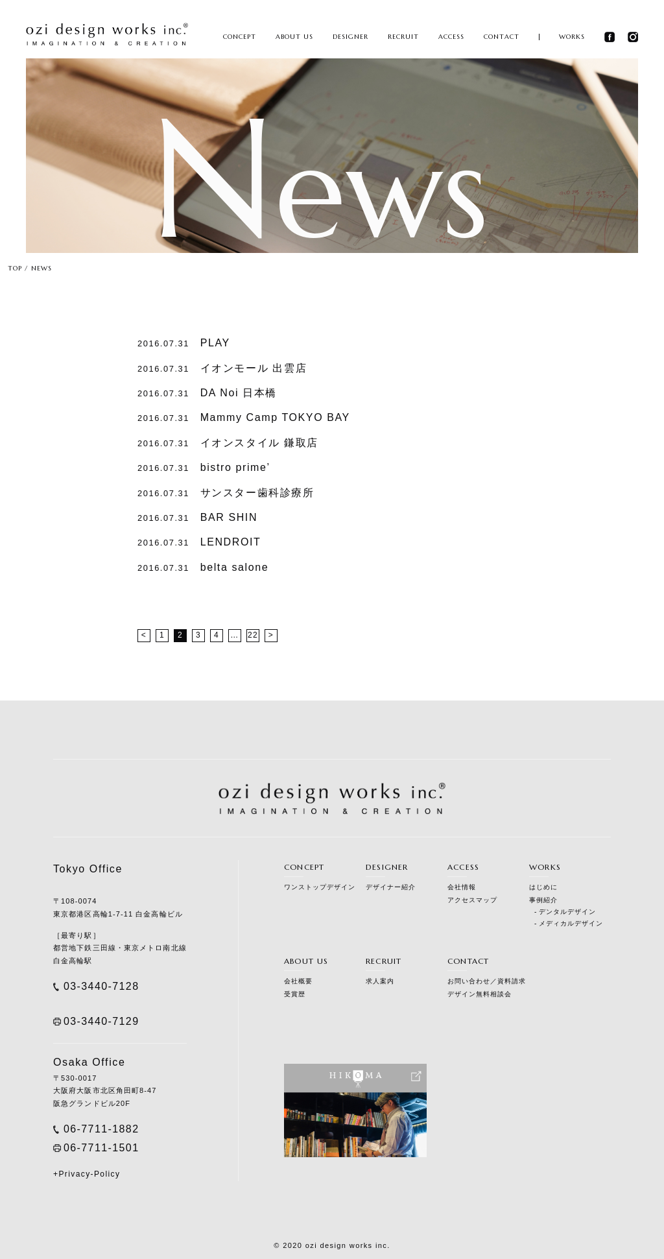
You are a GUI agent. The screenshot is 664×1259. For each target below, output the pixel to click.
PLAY (183, 342)
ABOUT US (294, 36)
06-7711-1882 (101, 1128)
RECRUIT (403, 36)
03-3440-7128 (101, 986)
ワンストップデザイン (319, 887)
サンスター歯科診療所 (225, 492)
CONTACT (501, 36)
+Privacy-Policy (86, 1174)
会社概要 (298, 981)
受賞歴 (294, 994)
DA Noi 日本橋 (207, 392)
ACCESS (451, 36)
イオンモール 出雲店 (222, 368)
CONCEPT (239, 36)
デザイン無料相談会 (479, 994)
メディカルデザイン (571, 923)
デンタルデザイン (567, 911)
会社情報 (461, 887)
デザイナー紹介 (391, 887)
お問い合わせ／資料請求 (486, 981)
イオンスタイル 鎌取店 (227, 442)
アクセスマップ (472, 900)
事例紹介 (543, 900)
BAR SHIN (197, 517)
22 (253, 635)
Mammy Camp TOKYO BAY (243, 417)
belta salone (202, 567)
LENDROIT (199, 541)
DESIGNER (350, 36)
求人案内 (380, 981)
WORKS (572, 36)
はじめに (543, 887)
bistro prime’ (203, 467)
